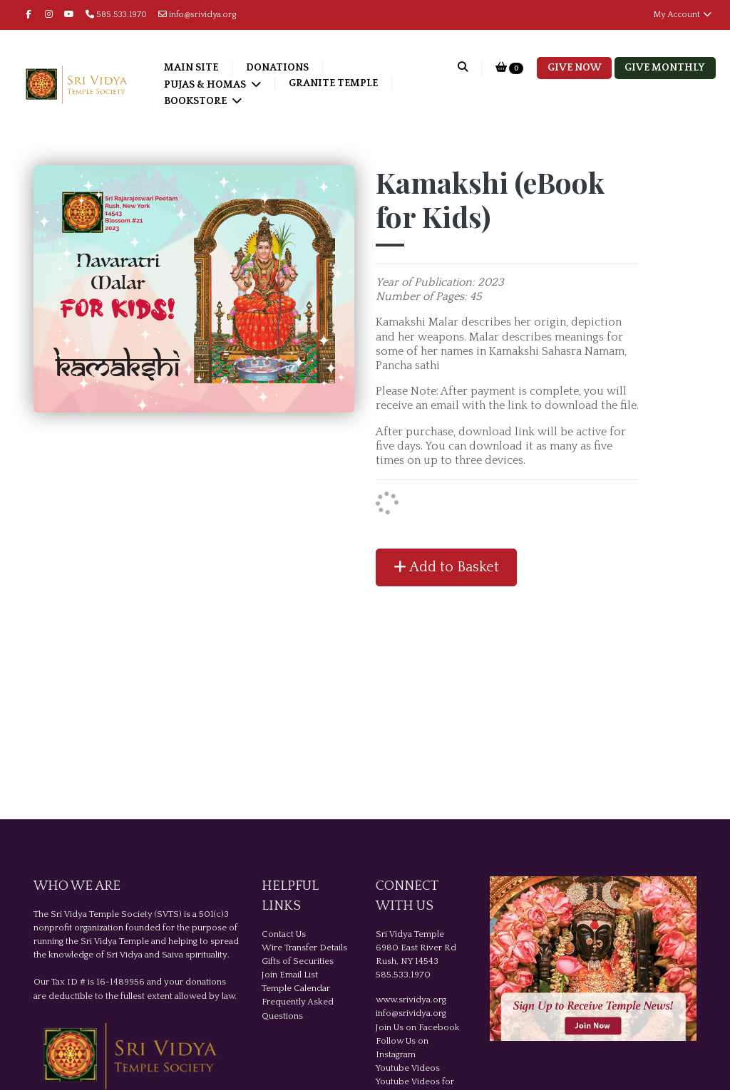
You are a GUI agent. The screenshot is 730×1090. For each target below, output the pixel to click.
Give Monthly (664, 67)
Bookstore (196, 101)
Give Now (575, 67)
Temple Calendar (296, 988)
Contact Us (284, 934)
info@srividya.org (197, 14)
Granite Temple (333, 83)
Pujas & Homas (206, 84)
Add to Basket (446, 567)
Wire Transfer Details (304, 948)
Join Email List (290, 975)
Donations (277, 67)
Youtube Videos (408, 1068)
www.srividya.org (411, 1000)
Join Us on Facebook (418, 1027)
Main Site (191, 67)
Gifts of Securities (298, 961)
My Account (683, 14)
